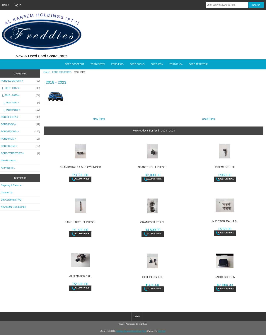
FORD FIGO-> (20, 124)
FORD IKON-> (20, 138)
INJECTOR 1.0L (225, 167)
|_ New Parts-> (20, 102)
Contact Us (7, 192)
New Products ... (9, 160)
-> (20, 80)
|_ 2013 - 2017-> (20, 88)
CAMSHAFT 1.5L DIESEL (80, 222)
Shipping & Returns (11, 185)
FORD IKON (157, 64)
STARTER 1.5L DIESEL (152, 167)
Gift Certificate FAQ (11, 199)
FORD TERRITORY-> (20, 153)
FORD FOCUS (137, 64)
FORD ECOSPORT (61, 72)
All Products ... (8, 167)
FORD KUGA (176, 64)
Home (5, 5)
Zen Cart (162, 331)
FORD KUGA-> (20, 146)
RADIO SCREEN (224, 277)
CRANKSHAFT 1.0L (152, 222)
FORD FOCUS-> (20, 131)
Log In (17, 5)
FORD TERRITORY (198, 64)
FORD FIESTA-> (20, 117)
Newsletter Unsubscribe (13, 207)
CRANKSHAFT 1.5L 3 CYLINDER (80, 167)
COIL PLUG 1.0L (152, 277)
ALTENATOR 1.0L (80, 276)
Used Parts (208, 117)
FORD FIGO (117, 64)
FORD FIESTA (98, 64)
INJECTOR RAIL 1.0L (225, 221)
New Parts (99, 117)
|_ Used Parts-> (20, 109)
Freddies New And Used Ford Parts (131, 331)
